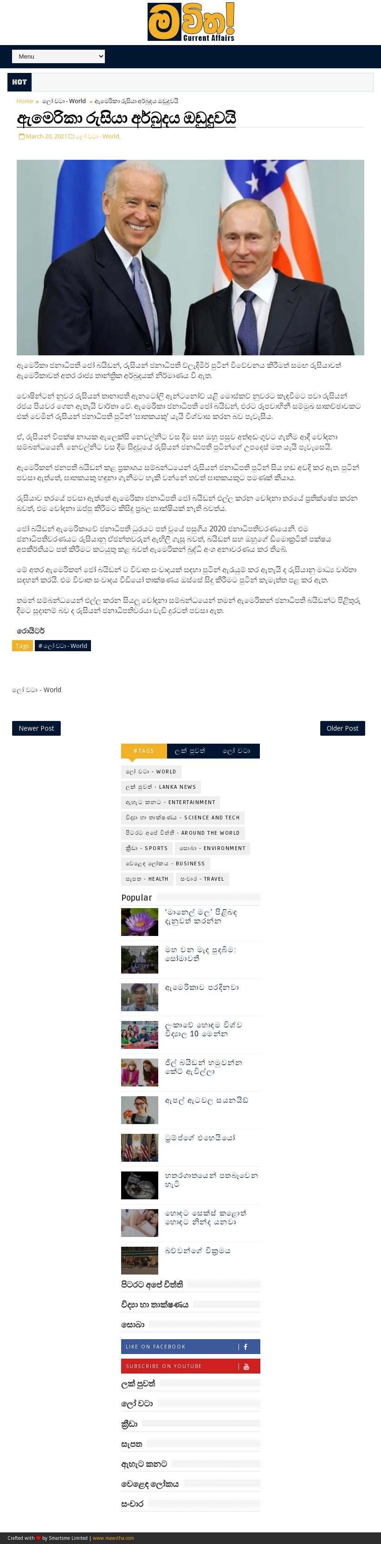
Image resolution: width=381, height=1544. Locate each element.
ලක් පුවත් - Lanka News (161, 787)
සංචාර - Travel (203, 879)
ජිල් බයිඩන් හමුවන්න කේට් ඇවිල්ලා (204, 1067)
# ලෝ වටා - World (63, 645)
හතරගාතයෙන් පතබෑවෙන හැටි (212, 1180)
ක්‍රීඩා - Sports (147, 848)
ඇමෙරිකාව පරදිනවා (202, 987)
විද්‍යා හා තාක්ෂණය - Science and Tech (183, 817)
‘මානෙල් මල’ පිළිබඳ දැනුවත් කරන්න (201, 917)
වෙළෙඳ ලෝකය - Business (166, 863)
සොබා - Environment (212, 848)
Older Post (343, 728)
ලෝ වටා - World (64, 101)
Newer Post (36, 728)
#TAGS (144, 751)
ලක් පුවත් (190, 751)
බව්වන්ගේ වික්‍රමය (198, 1251)
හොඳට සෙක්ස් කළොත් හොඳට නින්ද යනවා (206, 1218)
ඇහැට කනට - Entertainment (171, 802)
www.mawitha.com (113, 1538)
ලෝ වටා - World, (98, 136)
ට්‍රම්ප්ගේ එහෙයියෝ (200, 1138)
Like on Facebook (193, 1346)
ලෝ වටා (237, 751)
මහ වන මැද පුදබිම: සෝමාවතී (201, 954)
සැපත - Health (147, 879)
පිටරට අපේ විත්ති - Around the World (183, 833)
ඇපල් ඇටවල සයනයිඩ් (207, 1100)
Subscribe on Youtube (193, 1366)
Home (25, 101)
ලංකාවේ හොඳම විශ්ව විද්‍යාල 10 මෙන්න (204, 1030)
